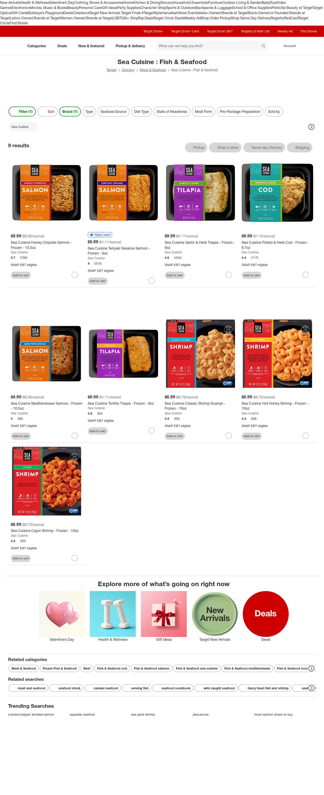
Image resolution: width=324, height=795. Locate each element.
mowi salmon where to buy (273, 714)
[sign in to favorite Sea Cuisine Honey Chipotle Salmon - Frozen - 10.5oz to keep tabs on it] (75, 275)
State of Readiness (172, 111)
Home (128, 2)
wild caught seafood (216, 688)
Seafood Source (113, 111)
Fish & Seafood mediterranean (247, 668)
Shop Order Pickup (216, 18)
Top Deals (145, 18)
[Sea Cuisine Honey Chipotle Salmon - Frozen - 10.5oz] (46, 245)
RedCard (291, 18)
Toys (273, 2)
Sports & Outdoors (181, 7)
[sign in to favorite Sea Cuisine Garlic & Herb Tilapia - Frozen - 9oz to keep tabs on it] (228, 275)
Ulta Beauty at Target (296, 7)
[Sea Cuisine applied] (23, 127)
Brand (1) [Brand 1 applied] (70, 111)
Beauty (73, 7)
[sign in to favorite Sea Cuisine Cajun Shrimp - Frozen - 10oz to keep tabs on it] (75, 558)
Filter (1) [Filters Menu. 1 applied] (22, 111)
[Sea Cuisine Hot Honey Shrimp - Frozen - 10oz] (277, 406)
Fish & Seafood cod (112, 668)
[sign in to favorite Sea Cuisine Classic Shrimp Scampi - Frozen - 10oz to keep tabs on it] (228, 436)
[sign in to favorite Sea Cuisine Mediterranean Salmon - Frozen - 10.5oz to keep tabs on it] (75, 436)
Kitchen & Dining (146, 2)
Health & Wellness (35, 2)
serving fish (136, 688)
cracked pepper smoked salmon (31, 714)
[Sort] (47, 111)
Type (89, 111)
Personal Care (90, 7)
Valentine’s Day (62, 2)
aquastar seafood (82, 714)
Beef (86, 668)
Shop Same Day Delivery (251, 18)
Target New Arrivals (105, 13)
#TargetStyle (152, 13)
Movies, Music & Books (48, 7)
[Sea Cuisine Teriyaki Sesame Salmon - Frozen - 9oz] (123, 251)
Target (111, 70)
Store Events (188, 13)
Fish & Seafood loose (293, 668)
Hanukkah (170, 13)
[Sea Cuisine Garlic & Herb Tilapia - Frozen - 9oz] (200, 245)
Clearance (81, 13)
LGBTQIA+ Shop (125, 18)
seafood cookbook (173, 688)
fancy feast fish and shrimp (265, 688)
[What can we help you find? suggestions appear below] (212, 46)
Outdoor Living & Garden (242, 2)
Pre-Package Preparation (240, 111)
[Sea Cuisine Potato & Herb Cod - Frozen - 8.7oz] (277, 245)
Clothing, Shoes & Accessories (98, 2)
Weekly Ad (192, 18)
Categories (38, 46)
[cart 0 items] (310, 46)
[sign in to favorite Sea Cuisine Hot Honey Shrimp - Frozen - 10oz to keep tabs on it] (305, 436)
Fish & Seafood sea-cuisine (197, 668)
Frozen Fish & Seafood (60, 668)
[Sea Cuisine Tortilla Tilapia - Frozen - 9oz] (123, 403)
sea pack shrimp (143, 714)
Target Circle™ (153, 31)
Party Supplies (129, 7)
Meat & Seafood (153, 70)
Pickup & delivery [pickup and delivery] (132, 46)
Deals (68, 13)
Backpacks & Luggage (214, 7)
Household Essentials (190, 2)
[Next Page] (311, 126)
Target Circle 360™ (220, 31)
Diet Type (141, 111)
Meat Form (203, 111)
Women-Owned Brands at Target (86, 18)
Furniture (215, 2)
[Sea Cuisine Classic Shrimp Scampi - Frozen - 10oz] (200, 406)
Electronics (21, 7)
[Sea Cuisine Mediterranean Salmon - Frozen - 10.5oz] (46, 406)
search (263, 46)
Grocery (166, 2)
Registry (277, 18)
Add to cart (21, 275)
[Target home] (14, 45)
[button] (100, 235)
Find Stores (19, 23)
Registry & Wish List (255, 31)
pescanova (201, 714)
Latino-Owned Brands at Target (35, 18)
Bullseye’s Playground (45, 13)
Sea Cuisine (19, 252)
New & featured (93, 46)
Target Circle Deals (168, 18)
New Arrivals (10, 2)
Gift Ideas (109, 7)
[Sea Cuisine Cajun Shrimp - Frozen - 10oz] (46, 530)
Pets (275, 7)
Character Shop (153, 7)
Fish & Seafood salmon (151, 668)
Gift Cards (20, 13)
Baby (266, 2)
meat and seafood (28, 688)
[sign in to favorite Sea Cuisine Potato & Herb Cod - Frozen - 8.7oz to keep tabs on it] (305, 275)
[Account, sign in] (287, 46)
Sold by (274, 111)
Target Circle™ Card (185, 31)
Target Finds (131, 13)
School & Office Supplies (252, 7)
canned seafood (102, 688)
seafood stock (66, 688)
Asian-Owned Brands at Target (223, 13)
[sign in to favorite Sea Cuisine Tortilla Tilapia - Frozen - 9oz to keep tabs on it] (151, 430)
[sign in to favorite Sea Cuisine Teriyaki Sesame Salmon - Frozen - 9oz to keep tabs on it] (151, 280)
